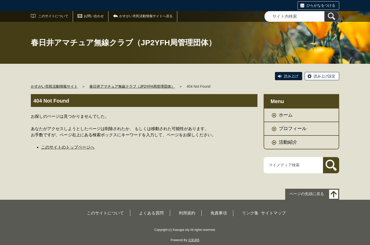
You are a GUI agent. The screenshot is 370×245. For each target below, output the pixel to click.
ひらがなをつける (321, 5)
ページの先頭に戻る (306, 194)
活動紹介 (288, 142)
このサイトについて (53, 16)
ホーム (286, 114)
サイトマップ (273, 213)
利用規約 (187, 213)
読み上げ (291, 76)
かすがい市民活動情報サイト (54, 86)
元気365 (193, 240)
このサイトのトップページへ (68, 147)
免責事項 (218, 213)
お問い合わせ (94, 16)
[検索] (331, 16)
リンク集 (250, 213)
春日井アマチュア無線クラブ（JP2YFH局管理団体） (132, 86)
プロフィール (293, 128)
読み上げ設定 (324, 76)
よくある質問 (151, 213)
